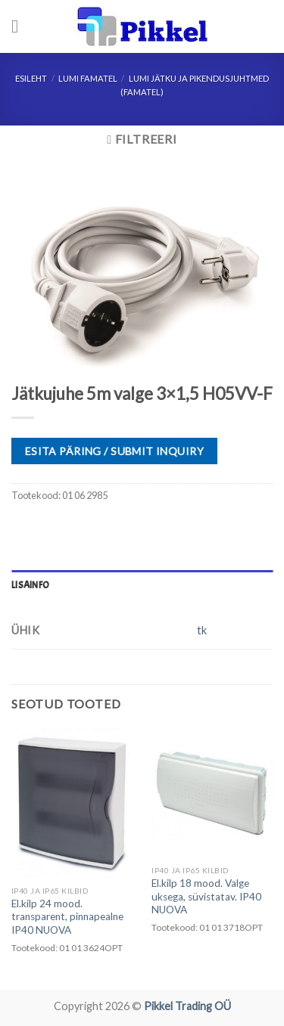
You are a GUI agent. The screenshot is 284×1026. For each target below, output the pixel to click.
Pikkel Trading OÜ (187, 1006)
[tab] (142, 585)
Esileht (31, 78)
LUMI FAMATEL (87, 78)
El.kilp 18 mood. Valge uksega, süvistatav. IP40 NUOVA (206, 896)
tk (202, 630)
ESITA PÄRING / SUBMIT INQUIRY (114, 451)
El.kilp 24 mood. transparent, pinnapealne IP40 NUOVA (67, 916)
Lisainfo (30, 585)
